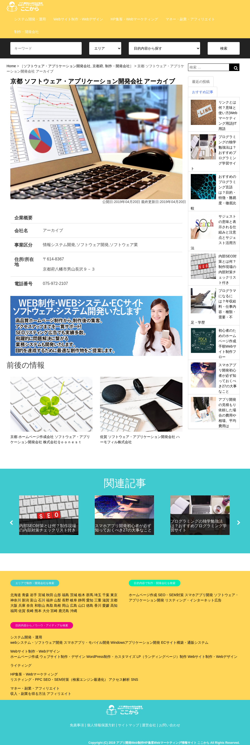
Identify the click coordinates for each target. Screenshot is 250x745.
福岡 (13, 611)
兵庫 (21, 605)
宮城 (41, 595)
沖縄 (73, 611)
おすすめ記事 (202, 92)
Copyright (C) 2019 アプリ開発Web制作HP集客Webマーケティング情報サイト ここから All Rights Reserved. (164, 742)
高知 (113, 605)
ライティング (21, 665)
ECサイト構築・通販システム (184, 642)
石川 (41, 600)
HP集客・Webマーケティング (134, 19)
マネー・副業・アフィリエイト (190, 19)
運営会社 (149, 725)
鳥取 (49, 605)
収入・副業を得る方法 (28, 694)
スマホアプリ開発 (199, 595)
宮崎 (53, 611)
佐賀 (21, 611)
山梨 (57, 600)
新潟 (25, 600)
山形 (57, 595)
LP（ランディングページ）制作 (162, 657)
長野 (65, 600)
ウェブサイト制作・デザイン (62, 657)
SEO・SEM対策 (171, 595)
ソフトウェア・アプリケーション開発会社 (56, 66)
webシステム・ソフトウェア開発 (36, 642)
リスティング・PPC (26, 680)
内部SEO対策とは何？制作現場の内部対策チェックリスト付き (47, 528)
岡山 (65, 605)
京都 (113, 600)
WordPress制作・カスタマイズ (111, 657)
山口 (81, 605)
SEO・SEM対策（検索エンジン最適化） (75, 680)
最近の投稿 (201, 82)
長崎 (30, 611)
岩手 (33, 595)
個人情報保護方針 (101, 725)
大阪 (13, 605)
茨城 (73, 595)
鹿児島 (63, 611)
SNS (134, 680)
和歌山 (40, 605)
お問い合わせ (169, 725)
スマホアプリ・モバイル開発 (87, 642)
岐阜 (73, 600)
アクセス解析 (119, 680)
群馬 (89, 595)
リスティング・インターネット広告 (193, 600)
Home (11, 66)
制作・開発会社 (26, 32)
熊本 (38, 611)
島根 (57, 605)
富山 (33, 600)
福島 (65, 595)
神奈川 (15, 600)
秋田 (49, 595)
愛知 (89, 600)
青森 (25, 595)
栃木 (81, 595)
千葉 (105, 595)
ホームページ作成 (143, 595)
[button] (11, 522)
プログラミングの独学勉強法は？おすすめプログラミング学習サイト (198, 525)
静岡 (81, 600)
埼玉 (97, 595)
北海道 (15, 595)
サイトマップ (128, 725)
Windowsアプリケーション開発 (135, 642)
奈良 (30, 605)
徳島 (89, 605)
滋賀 (105, 600)
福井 (49, 600)
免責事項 (77, 725)
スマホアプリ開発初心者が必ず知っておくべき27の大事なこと (123, 528)
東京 (113, 595)
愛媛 (105, 605)
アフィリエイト (59, 694)
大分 (46, 611)
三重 (97, 600)
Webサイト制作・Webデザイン (78, 19)
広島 (73, 605)
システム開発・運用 (30, 19)
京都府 (97, 66)
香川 (97, 605)
